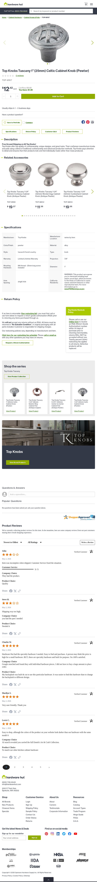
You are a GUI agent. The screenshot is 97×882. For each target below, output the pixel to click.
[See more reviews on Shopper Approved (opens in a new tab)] (19, 591)
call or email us (50, 335)
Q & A (75, 821)
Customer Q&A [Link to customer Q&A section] (51, 132)
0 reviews (20, 75)
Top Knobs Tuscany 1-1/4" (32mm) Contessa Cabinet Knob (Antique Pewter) (18, 194)
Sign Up (29, 805)
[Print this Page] (92, 122)
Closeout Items (8, 808)
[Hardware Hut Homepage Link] (13, 4)
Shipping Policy (32, 808)
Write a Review (87, 542)
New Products (8, 805)
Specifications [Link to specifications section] (11, 132)
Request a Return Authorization (17, 343)
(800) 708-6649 (21, 11)
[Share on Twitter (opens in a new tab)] (15, 591)
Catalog (76, 805)
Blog (75, 802)
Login (28, 802)
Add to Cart (58, 96)
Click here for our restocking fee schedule (19, 335)
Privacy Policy (7, 876)
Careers (53, 805)
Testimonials (54, 808)
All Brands (6, 802)
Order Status (31, 818)
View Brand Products (18, 462)
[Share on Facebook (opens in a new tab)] (10, 591)
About (52, 802)
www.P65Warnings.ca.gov (74, 289)
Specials (5, 811)
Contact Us (30, 815)
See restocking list (29, 313)
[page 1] (6, 767)
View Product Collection (17, 376)
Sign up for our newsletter (13, 833)
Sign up (34, 838)
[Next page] (49, 767)
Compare (27, 123)
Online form (74, 322)
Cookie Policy (18, 876)
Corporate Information (59, 811)
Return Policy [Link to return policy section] (31, 132)
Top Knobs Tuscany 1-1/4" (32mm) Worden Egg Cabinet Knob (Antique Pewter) (47, 194)
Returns (29, 821)
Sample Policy (31, 811)
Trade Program (79, 811)
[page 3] (23, 767)
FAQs (75, 818)
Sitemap (27, 876)
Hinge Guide (78, 815)
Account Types (79, 808)
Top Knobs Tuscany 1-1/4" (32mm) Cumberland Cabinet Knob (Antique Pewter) (76, 194)
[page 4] (31, 767)
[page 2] (14, 767)
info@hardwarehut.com (11, 784)
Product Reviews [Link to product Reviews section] (72, 132)
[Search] (61, 11)
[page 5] (40, 767)
